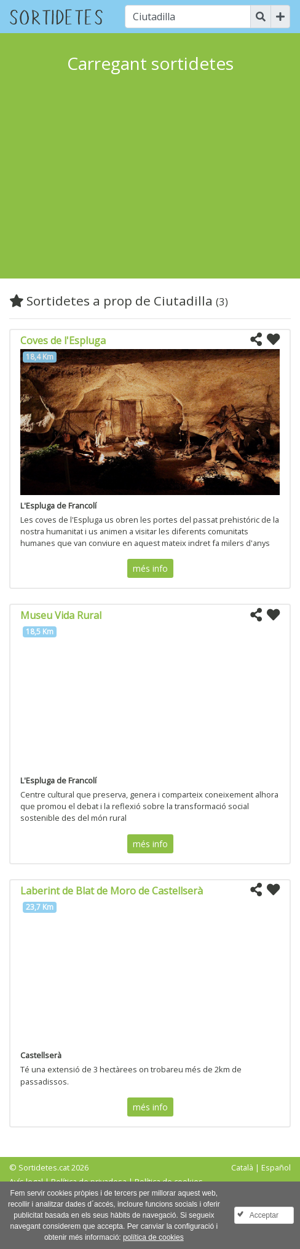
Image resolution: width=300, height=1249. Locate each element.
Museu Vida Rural (60, 615)
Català (242, 1167)
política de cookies (153, 1237)
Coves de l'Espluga (63, 340)
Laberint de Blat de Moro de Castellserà (111, 890)
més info (150, 568)
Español (276, 1167)
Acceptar (264, 1215)
